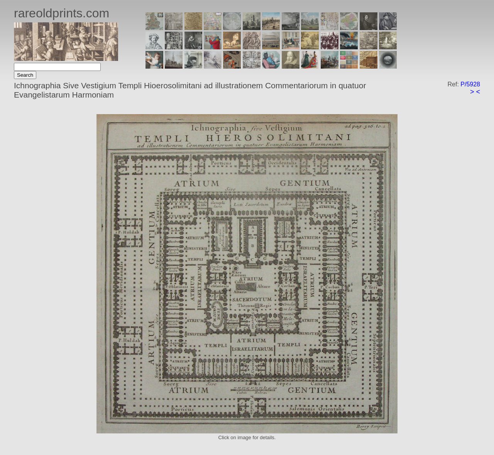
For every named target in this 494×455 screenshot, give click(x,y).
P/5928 (470, 84)
